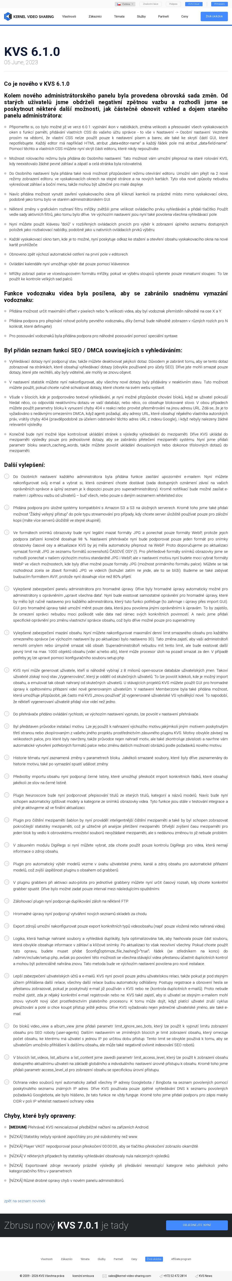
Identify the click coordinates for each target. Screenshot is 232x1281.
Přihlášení (219, 4)
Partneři (118, 1259)
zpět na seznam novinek (24, 1201)
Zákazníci (66, 1259)
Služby (101, 1259)
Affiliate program (181, 1259)
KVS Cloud (194, 4)
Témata (85, 1259)
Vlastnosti (47, 1259)
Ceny (134, 1259)
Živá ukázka (214, 16)
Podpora (173, 4)
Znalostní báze (150, 4)
